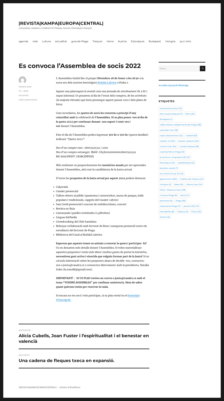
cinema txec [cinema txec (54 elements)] (168, 146)
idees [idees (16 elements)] (178, 184)
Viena (110, 41)
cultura (46, 41)
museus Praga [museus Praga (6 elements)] (168, 195)
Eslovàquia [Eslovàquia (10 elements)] (167, 162)
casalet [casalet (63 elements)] (191, 135)
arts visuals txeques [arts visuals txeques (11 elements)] (171, 114)
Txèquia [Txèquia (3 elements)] (182, 211)
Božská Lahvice (107, 82)
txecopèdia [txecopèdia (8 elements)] (167, 211)
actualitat (61, 41)
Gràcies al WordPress (69, 387)
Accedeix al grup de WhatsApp (173, 85)
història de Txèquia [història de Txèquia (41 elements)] (191, 179)
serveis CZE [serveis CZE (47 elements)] (191, 206)
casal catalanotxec (28, 99)
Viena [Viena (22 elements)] (196, 211)
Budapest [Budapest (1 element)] (166, 119)
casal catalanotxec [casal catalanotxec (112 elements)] (171, 135)
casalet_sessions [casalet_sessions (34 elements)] (188, 141)
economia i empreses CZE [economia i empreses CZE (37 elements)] (175, 157)
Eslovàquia (137, 41)
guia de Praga (79, 41)
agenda (23, 41)
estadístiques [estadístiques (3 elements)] (186, 162)
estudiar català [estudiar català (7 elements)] (169, 168)
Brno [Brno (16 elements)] (190, 114)
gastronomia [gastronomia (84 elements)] (168, 179)
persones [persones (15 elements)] (166, 200)
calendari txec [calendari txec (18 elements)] (169, 130)
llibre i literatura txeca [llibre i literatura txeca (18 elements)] (172, 190)
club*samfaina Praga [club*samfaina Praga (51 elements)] (172, 152)
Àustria (122, 41)
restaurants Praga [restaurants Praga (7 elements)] (170, 206)
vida (35, 41)
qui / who (185, 41)
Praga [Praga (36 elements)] (181, 200)
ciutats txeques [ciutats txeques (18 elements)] (189, 146)
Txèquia (97, 41)
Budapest (155, 41)
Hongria (170, 41)
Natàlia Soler (25, 86)
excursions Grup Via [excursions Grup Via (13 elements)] (171, 173)
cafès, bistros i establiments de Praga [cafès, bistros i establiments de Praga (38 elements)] (180, 124)
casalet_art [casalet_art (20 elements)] (167, 141)
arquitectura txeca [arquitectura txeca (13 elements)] (171, 108)
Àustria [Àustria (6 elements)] (165, 217)
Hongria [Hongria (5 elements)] (165, 184)
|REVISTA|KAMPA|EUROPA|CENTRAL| (61, 23)
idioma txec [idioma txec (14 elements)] (194, 184)
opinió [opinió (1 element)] (184, 195)
